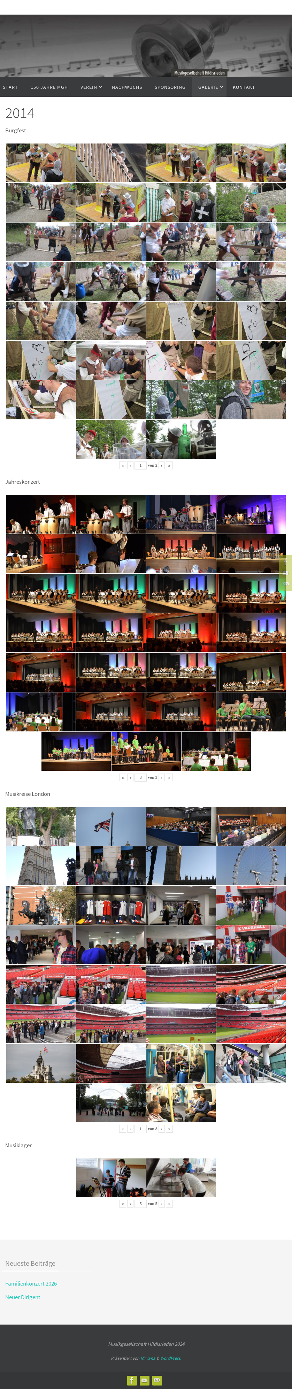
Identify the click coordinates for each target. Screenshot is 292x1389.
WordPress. (170, 1358)
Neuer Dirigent (22, 1297)
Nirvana (147, 1358)
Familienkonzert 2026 (31, 1283)
